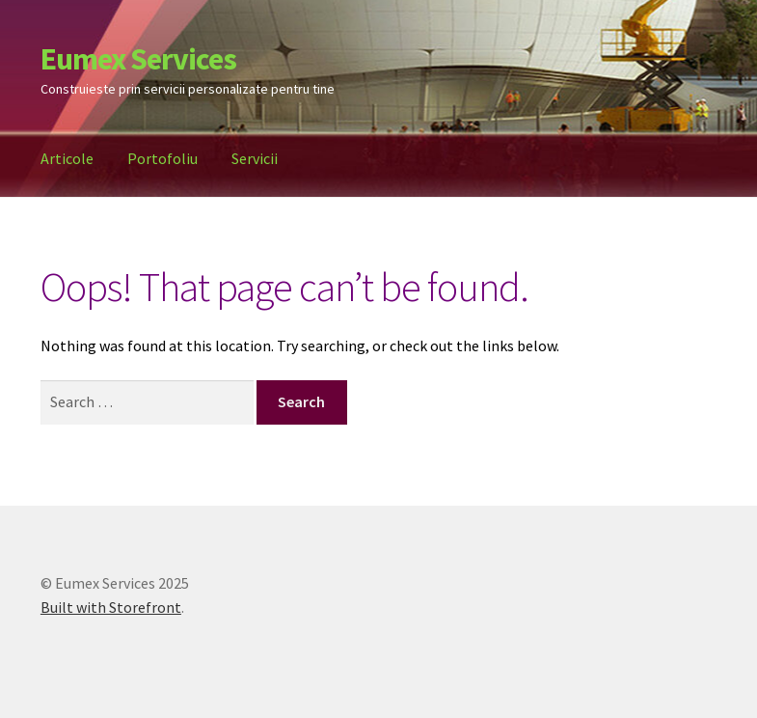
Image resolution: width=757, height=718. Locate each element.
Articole (67, 158)
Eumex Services (138, 59)
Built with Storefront (111, 607)
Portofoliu (162, 158)
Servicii (254, 158)
